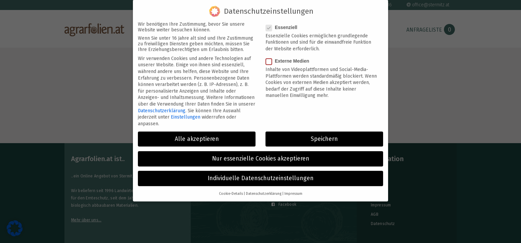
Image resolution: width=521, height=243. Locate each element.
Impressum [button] (293, 188)
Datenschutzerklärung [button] (263, 188)
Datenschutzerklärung (161, 105)
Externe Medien (289, 55)
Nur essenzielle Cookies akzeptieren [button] (260, 152)
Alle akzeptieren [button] (197, 133)
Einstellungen (185, 112)
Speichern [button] (324, 133)
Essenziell (283, 21)
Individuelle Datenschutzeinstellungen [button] (261, 172)
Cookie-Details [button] (231, 188)
